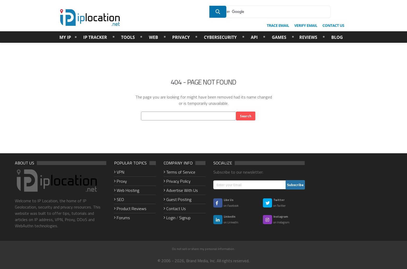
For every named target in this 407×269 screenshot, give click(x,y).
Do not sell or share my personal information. (203, 248)
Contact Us (176, 208)
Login (170, 218)
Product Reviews (131, 208)
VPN (120, 172)
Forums (123, 218)
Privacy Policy (178, 181)
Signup (185, 218)
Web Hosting (128, 190)
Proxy (122, 181)
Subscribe (295, 184)
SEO (120, 199)
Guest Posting (178, 199)
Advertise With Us (182, 190)
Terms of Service (180, 172)
